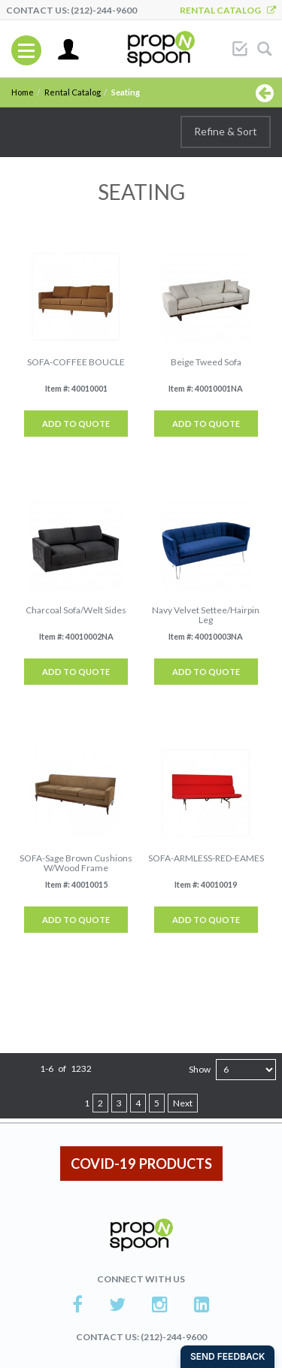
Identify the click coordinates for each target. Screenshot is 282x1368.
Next (183, 1103)
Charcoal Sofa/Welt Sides (76, 610)
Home (22, 92)
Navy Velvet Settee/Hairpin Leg (205, 615)
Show (200, 1069)
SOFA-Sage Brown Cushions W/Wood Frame (76, 863)
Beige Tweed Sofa (206, 362)
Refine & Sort (225, 131)
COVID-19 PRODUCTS (141, 1163)
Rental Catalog (228, 10)
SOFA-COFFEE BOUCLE (76, 362)
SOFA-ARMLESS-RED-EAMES (206, 858)
